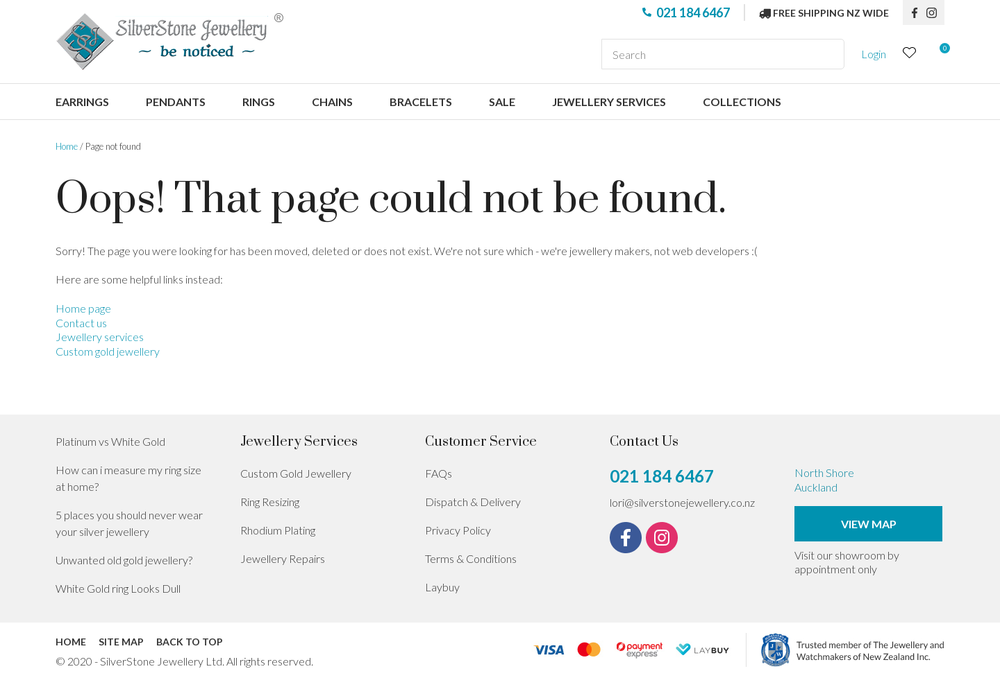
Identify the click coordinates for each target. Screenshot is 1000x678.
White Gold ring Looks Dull (118, 588)
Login (873, 53)
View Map (869, 523)
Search (827, 54)
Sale (502, 101)
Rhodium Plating (277, 530)
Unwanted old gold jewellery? (124, 559)
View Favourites (910, 54)
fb (914, 12)
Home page (83, 308)
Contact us (81, 322)
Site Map (121, 641)
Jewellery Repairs (282, 558)
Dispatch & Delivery (473, 501)
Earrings (82, 101)
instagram (935, 12)
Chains (332, 101)
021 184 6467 (693, 12)
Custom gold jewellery (108, 351)
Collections (742, 101)
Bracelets (421, 101)
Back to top (189, 641)
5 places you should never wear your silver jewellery (129, 523)
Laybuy (442, 586)
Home (67, 146)
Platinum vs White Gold (110, 441)
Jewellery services (609, 101)
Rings (258, 101)
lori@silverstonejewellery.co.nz (682, 502)
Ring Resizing (269, 501)
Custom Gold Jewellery (295, 473)
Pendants (176, 101)
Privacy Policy (458, 530)
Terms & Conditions (471, 558)
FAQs (438, 473)
